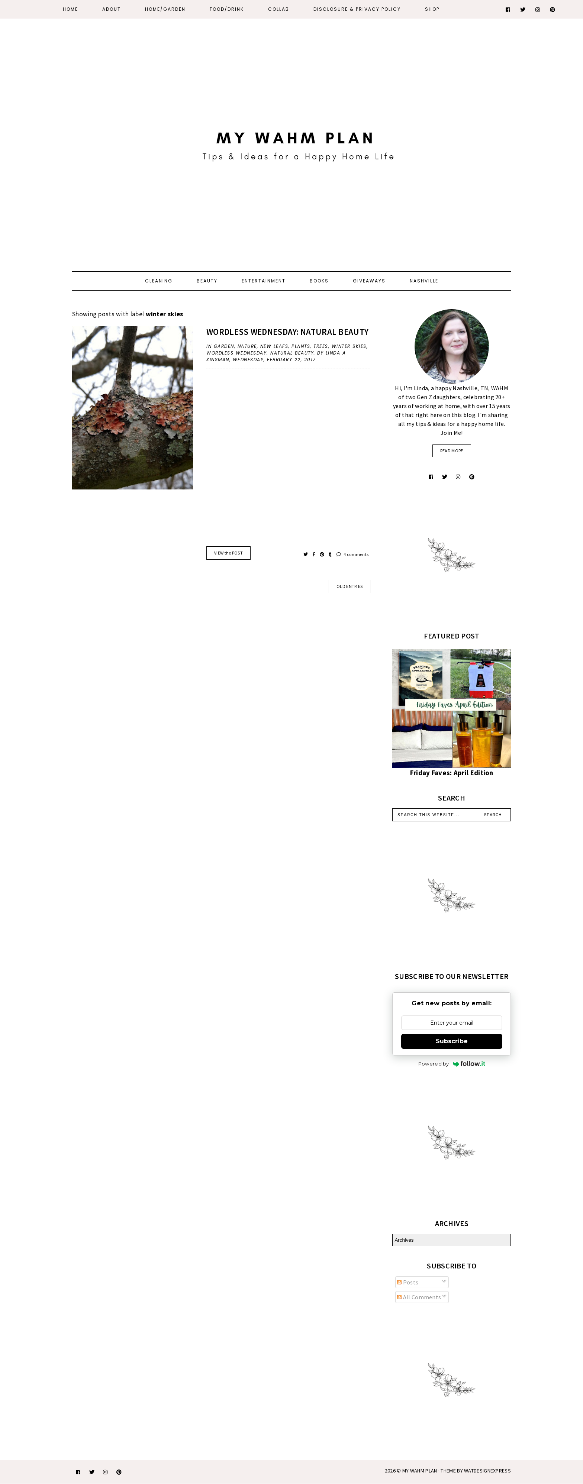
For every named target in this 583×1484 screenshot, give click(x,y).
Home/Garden (165, 9)
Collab (278, 9)
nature (247, 346)
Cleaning (159, 281)
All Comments (419, 1297)
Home (70, 9)
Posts (407, 1282)
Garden (224, 346)
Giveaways (369, 281)
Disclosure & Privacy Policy (357, 9)
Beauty (207, 281)
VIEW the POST (228, 553)
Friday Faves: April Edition (451, 773)
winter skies (349, 346)
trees (320, 346)
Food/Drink (227, 9)
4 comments (352, 554)
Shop (432, 9)
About (111, 9)
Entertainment (264, 281)
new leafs (274, 346)
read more (451, 450)
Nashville (424, 281)
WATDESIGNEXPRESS (487, 1470)
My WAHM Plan (420, 1470)
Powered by (451, 1064)
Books (319, 281)
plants (301, 346)
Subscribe (452, 1041)
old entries (349, 586)
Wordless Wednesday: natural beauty (287, 331)
